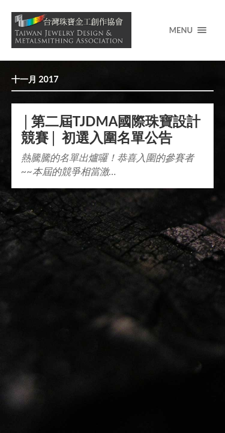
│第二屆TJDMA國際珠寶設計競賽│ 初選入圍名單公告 (111, 129)
